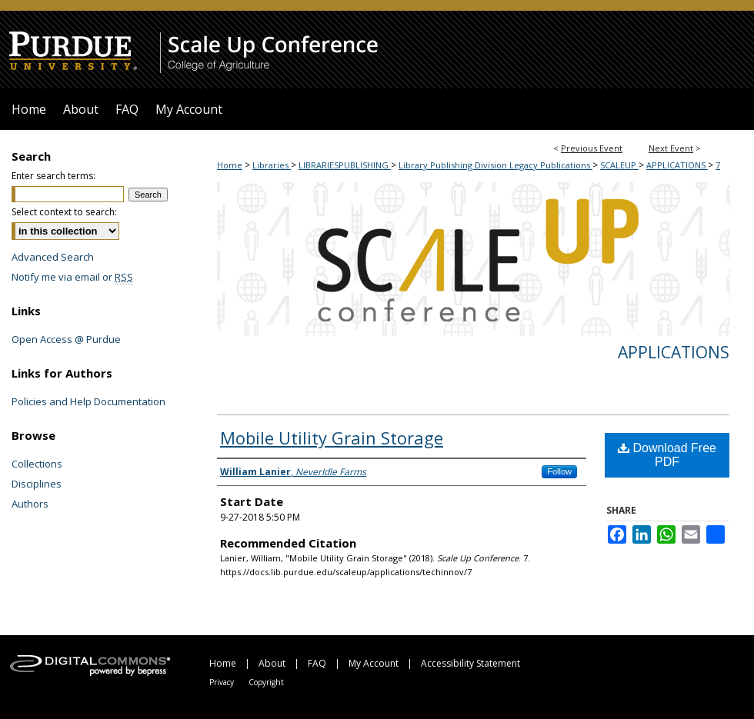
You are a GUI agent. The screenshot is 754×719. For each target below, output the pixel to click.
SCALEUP (619, 165)
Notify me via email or (72, 277)
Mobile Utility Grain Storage (331, 437)
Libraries (271, 165)
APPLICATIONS (677, 165)
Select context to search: (64, 211)
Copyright (266, 682)
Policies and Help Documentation (88, 401)
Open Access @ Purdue (66, 339)
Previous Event (591, 148)
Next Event (671, 148)
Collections (37, 464)
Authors (30, 504)
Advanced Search (53, 257)
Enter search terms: (53, 175)
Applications (673, 352)
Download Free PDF (667, 454)
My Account (374, 663)
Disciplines (37, 484)
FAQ (317, 663)
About (272, 663)
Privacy (221, 682)
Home (229, 165)
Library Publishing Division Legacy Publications (495, 165)
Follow (559, 471)
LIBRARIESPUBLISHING (345, 165)
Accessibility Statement (470, 663)
